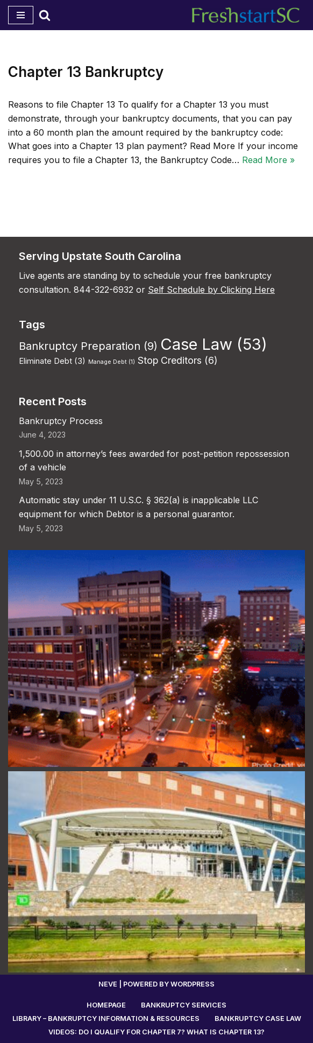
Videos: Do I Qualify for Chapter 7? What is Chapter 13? (156, 1032)
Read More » (268, 159)
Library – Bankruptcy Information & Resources (106, 1018)
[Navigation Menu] (20, 15)
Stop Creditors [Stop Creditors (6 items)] (177, 360)
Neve (107, 984)
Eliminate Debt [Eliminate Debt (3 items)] (52, 361)
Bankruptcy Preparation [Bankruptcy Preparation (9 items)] (88, 346)
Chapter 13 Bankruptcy (85, 72)
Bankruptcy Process (61, 420)
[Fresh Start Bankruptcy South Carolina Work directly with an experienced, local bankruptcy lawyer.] (248, 15)
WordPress (192, 984)
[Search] (45, 15)
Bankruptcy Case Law (258, 1018)
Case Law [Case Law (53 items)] (213, 344)
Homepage (106, 1005)
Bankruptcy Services (183, 1005)
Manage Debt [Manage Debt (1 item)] (111, 361)
